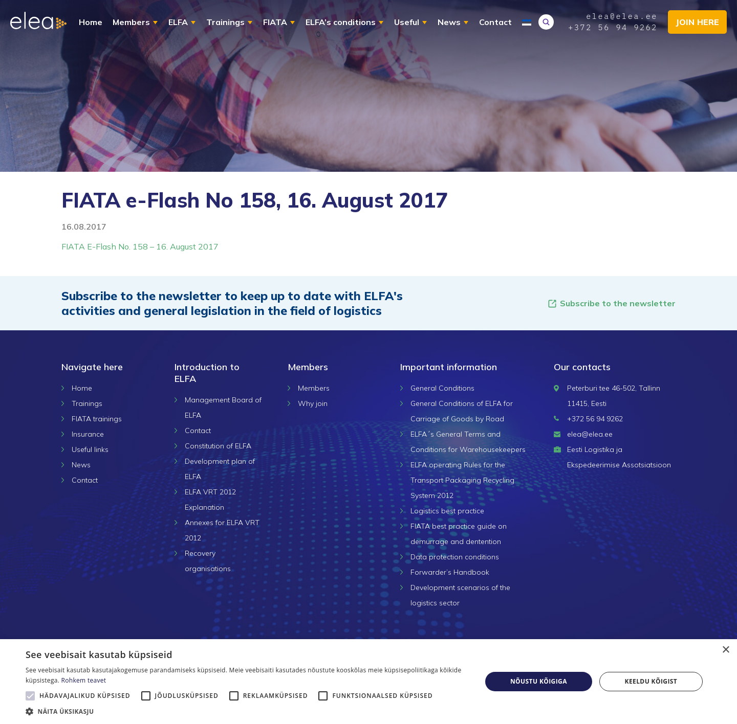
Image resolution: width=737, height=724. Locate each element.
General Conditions (442, 388)
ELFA (178, 22)
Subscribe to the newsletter (611, 303)
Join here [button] (697, 22)
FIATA (275, 22)
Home (90, 22)
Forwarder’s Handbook (449, 572)
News (449, 22)
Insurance (88, 434)
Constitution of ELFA (218, 445)
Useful (406, 22)
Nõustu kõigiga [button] (538, 681)
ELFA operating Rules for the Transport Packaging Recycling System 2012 (462, 480)
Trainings (225, 22)
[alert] (368, 681)
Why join (313, 403)
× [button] (725, 650)
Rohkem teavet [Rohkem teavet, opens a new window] (83, 680)
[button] (247, 711)
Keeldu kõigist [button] (651, 681)
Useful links (90, 449)
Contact (495, 22)
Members (131, 22)
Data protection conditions (454, 556)
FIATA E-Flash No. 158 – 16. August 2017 (140, 246)
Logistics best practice (447, 510)
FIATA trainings (97, 418)
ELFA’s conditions (341, 22)
